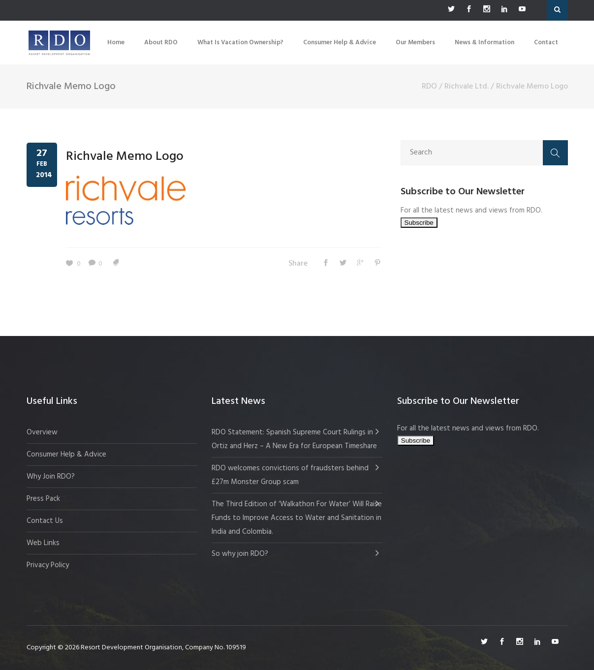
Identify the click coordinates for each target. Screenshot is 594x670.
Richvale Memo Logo (125, 157)
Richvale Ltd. (466, 86)
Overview (42, 432)
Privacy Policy (48, 565)
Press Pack (43, 499)
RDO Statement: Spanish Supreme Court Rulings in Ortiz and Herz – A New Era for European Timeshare (294, 439)
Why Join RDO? (51, 477)
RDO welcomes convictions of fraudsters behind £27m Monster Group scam (290, 475)
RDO (429, 86)
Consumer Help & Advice (66, 454)
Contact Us (45, 521)
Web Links (43, 543)
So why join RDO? (240, 554)
